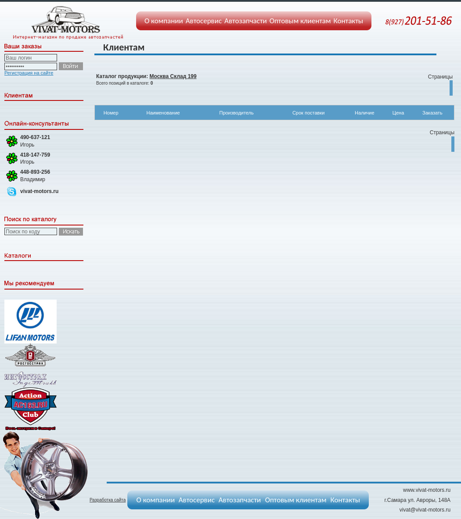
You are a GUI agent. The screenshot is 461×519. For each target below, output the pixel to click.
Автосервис (204, 20)
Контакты (349, 20)
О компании (163, 20)
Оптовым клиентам (300, 20)
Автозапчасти (245, 20)
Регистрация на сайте (28, 72)
